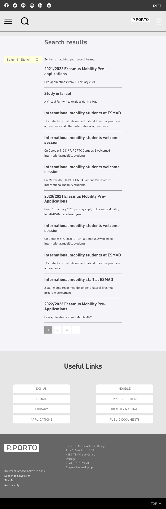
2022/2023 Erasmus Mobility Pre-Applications (75, 306)
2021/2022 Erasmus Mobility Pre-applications (75, 71)
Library (41, 409)
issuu (32, 5)
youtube (23, 5)
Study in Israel (57, 93)
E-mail (41, 399)
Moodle (124, 388)
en (155, 5)
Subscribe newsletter (17, 475)
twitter (15, 5)
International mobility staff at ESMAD (78, 279)
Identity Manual (124, 409)
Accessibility (11, 485)
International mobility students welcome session (82, 140)
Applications (41, 419)
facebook (6, 5)
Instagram (48, 5)
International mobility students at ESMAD (82, 112)
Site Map (9, 480)
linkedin (40, 5)
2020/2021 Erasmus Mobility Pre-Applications (75, 199)
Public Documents (124, 419)
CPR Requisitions (124, 399)
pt (159, 5)
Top (156, 503)
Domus (41, 388)
